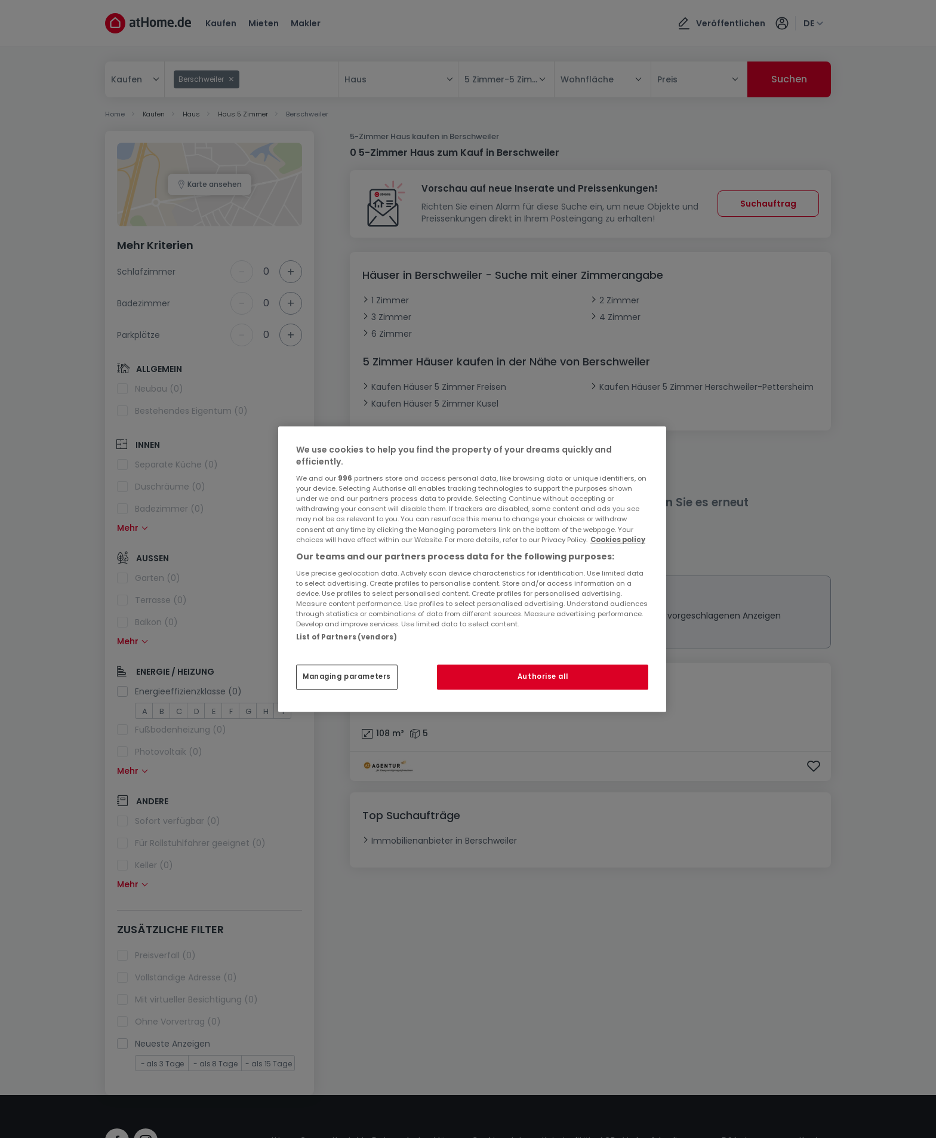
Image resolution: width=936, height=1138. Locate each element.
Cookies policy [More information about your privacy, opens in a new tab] (617, 540)
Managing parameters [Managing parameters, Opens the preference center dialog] (347, 676)
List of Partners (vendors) (346, 637)
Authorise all (543, 676)
